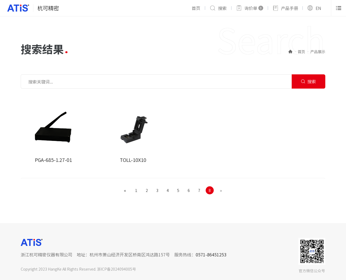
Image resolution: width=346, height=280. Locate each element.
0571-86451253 (211, 254)
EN (318, 8)
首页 (196, 8)
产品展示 (317, 51)
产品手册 (289, 8)
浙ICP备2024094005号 (116, 269)
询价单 (253, 8)
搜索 (222, 8)
